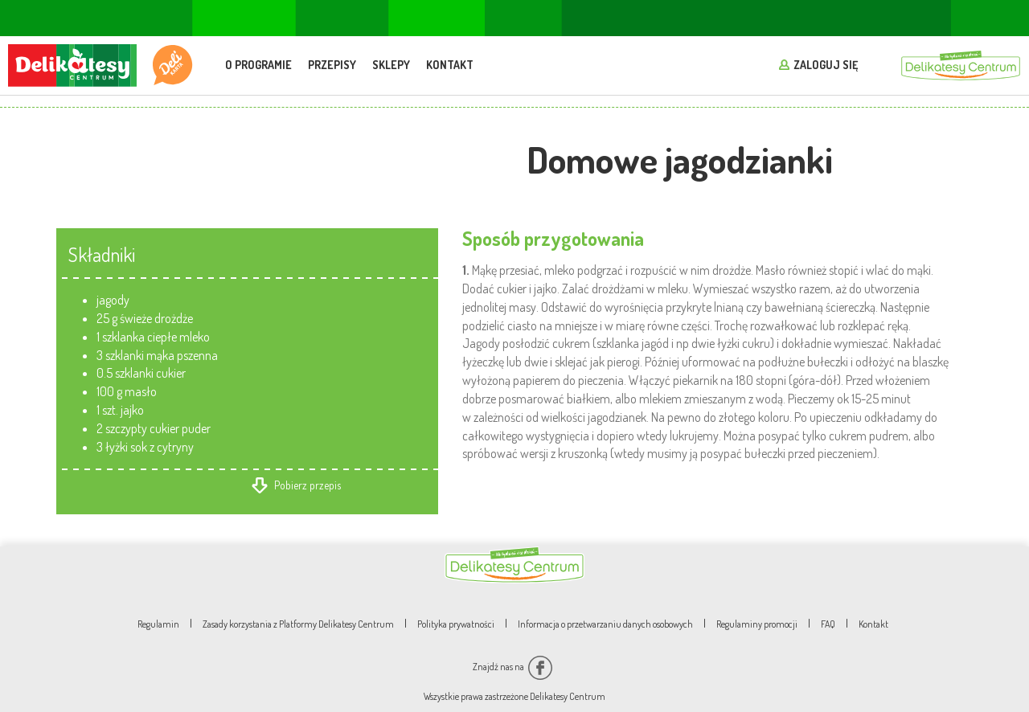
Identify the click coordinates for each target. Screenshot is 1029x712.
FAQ (828, 624)
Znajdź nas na (512, 667)
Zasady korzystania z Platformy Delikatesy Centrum (298, 624)
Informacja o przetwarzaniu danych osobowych (605, 624)
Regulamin (158, 624)
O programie (258, 65)
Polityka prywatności (455, 624)
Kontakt (450, 65)
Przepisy (332, 65)
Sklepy (391, 65)
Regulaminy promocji (756, 624)
